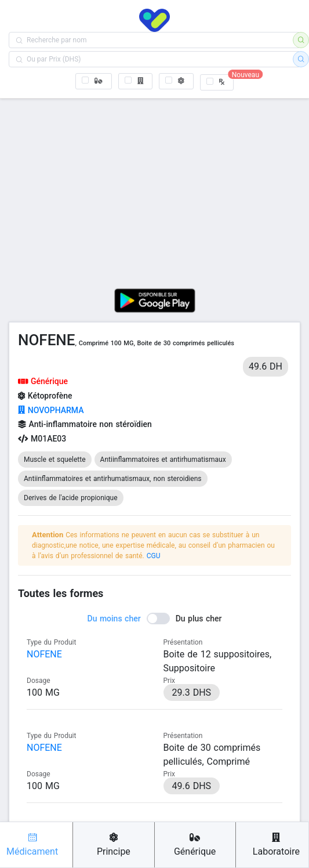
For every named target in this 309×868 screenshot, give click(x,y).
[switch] (155, 618)
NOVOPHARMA (51, 410)
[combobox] (154, 40)
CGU (154, 556)
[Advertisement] (154, 189)
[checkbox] (93, 81)
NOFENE (44, 654)
